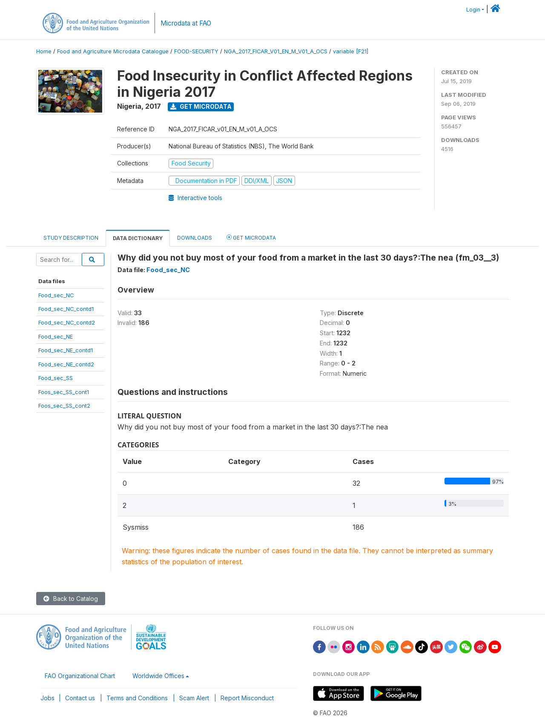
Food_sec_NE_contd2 (66, 364)
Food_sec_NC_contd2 (66, 322)
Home (44, 51)
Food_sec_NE (55, 336)
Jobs (47, 698)
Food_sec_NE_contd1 (65, 350)
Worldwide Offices (158, 675)
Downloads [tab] (194, 238)
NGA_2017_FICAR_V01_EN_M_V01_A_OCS (275, 51)
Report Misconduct (247, 698)
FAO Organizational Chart (80, 675)
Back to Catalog (70, 598)
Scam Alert (194, 698)
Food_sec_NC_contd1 (66, 308)
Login (473, 9)
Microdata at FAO (186, 23)
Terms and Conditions (137, 698)
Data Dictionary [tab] (138, 238)
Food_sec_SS (55, 377)
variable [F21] (350, 51)
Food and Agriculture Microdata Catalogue (113, 51)
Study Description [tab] (70, 238)
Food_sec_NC (56, 295)
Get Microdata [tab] (251, 237)
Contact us (80, 698)
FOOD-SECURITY (196, 51)
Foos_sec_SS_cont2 (64, 405)
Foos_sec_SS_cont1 (63, 392)
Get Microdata (201, 106)
